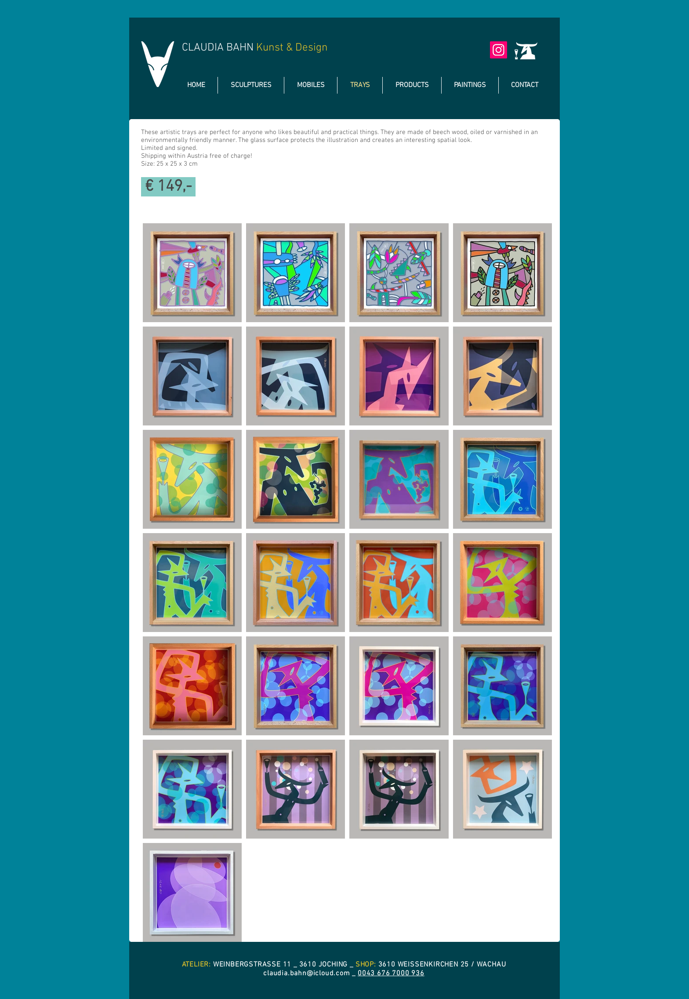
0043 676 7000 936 (391, 973)
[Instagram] (498, 49)
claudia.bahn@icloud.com (306, 973)
